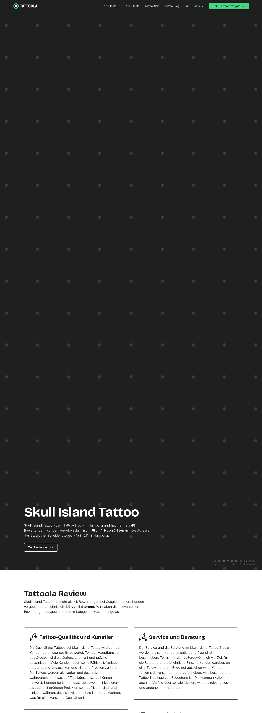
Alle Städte (132, 6)
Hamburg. (101, 535)
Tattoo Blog (172, 6)
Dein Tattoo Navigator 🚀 (229, 6)
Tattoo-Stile (152, 6)
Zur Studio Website (40, 547)
